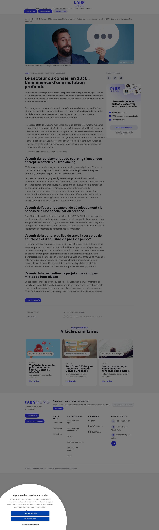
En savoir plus (30, 511)
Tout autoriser (19, 519)
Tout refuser (41, 519)
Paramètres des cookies (30, 525)
